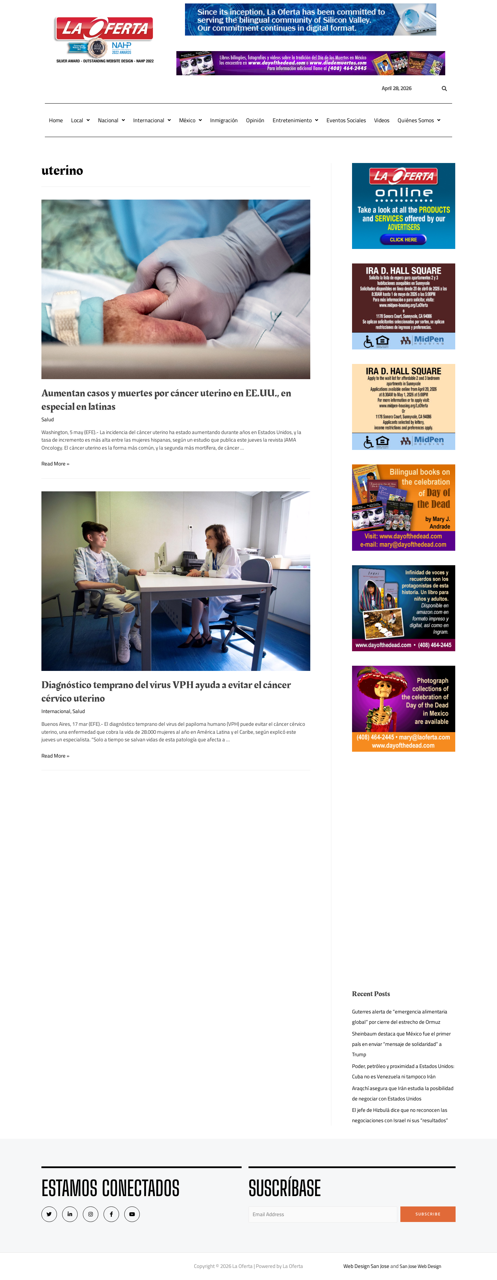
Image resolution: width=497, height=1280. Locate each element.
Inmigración (224, 120)
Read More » (55, 464)
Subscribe (428, 1214)
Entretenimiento (295, 120)
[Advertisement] (404, 814)
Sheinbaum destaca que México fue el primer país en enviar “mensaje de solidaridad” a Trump (401, 1044)
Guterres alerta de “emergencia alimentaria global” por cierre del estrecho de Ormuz (399, 1017)
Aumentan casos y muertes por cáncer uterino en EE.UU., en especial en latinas (166, 400)
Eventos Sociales (346, 120)
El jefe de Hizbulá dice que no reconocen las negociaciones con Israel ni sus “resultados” (400, 1115)
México (190, 120)
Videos (381, 120)
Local (80, 120)
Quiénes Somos (419, 120)
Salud (47, 419)
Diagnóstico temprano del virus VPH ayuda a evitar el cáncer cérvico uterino (166, 691)
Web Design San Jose (364, 1266)
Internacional (152, 120)
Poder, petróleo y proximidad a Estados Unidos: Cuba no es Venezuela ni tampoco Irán (403, 1071)
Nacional (111, 120)
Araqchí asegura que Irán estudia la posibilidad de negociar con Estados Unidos (403, 1093)
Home (56, 120)
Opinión (255, 120)
